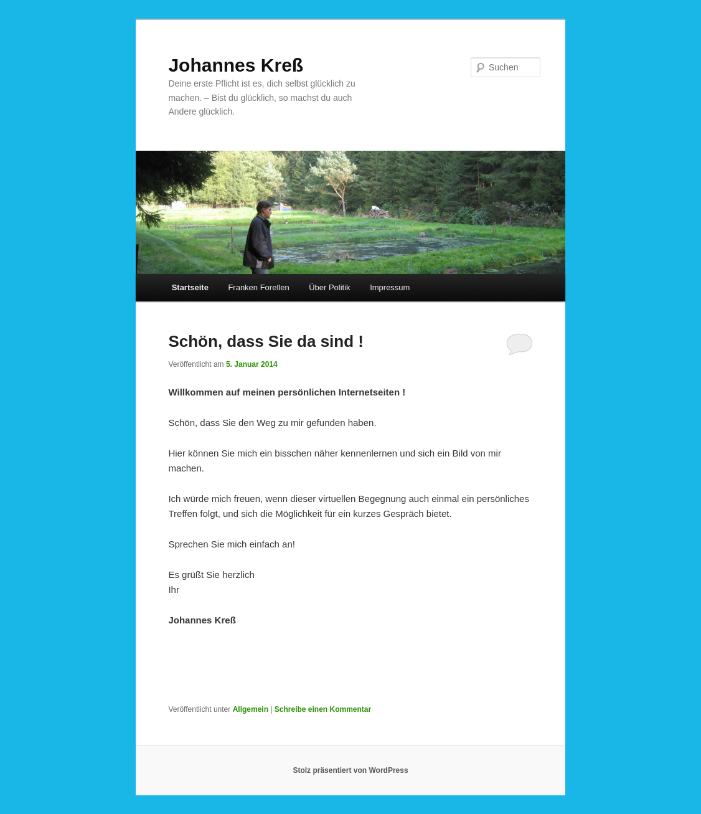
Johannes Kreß (235, 65)
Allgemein (250, 709)
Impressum (390, 287)
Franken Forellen (258, 287)
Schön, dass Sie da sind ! (266, 341)
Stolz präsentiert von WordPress (350, 770)
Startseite (190, 287)
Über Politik (329, 287)
